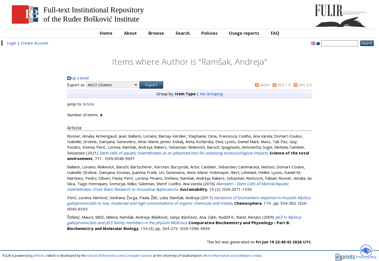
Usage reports (244, 33)
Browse (156, 33)
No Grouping (211, 93)
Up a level (80, 78)
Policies (209, 33)
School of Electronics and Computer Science (119, 255)
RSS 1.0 (284, 84)
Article (88, 104)
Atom (265, 84)
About (130, 33)
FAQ (275, 33)
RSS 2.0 (305, 84)
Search (183, 33)
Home (106, 33)
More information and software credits (232, 255)
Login (11, 43)
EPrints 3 (40, 255)
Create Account (34, 43)
